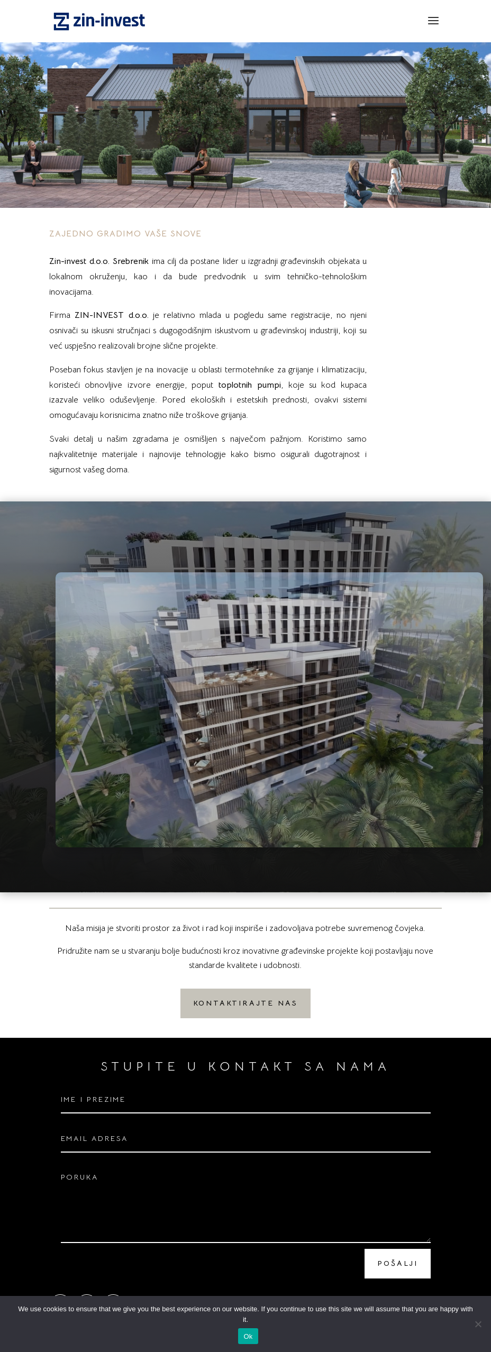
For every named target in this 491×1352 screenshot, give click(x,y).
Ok (247, 1336)
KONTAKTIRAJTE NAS (245, 1003)
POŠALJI (397, 1263)
